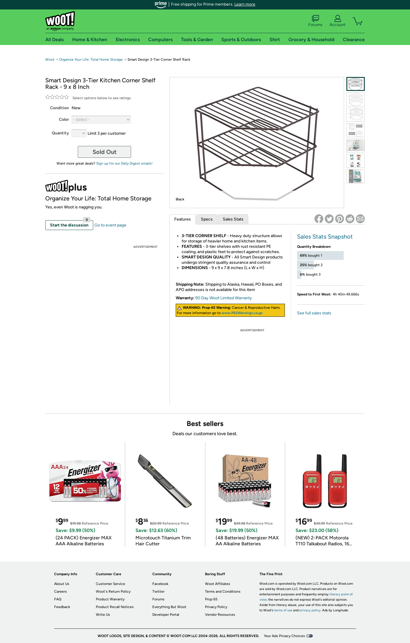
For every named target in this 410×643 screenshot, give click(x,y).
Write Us (103, 615)
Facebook (160, 584)
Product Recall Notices (115, 607)
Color (64, 119)
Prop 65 (211, 599)
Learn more (244, 4)
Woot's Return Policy (113, 591)
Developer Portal (165, 615)
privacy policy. (310, 610)
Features (182, 219)
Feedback (62, 607)
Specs (207, 219)
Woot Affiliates (217, 584)
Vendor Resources (220, 615)
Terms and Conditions (222, 591)
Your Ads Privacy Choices (284, 636)
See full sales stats (314, 313)
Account (338, 21)
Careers (60, 591)
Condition (59, 107)
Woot (49, 59)
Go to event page (110, 225)
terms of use (283, 610)
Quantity (60, 133)
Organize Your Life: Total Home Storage (91, 59)
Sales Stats (233, 219)
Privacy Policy (216, 607)
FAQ (57, 599)
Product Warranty (110, 599)
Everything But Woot (169, 607)
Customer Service (110, 584)
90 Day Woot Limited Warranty (223, 297)
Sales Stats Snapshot (325, 236)
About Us (61, 584)
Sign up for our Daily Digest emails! (124, 163)
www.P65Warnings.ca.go (242, 313)
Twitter (158, 591)
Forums (315, 21)
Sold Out (105, 151)
